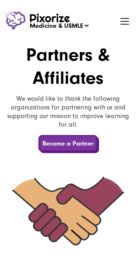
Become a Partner (68, 143)
